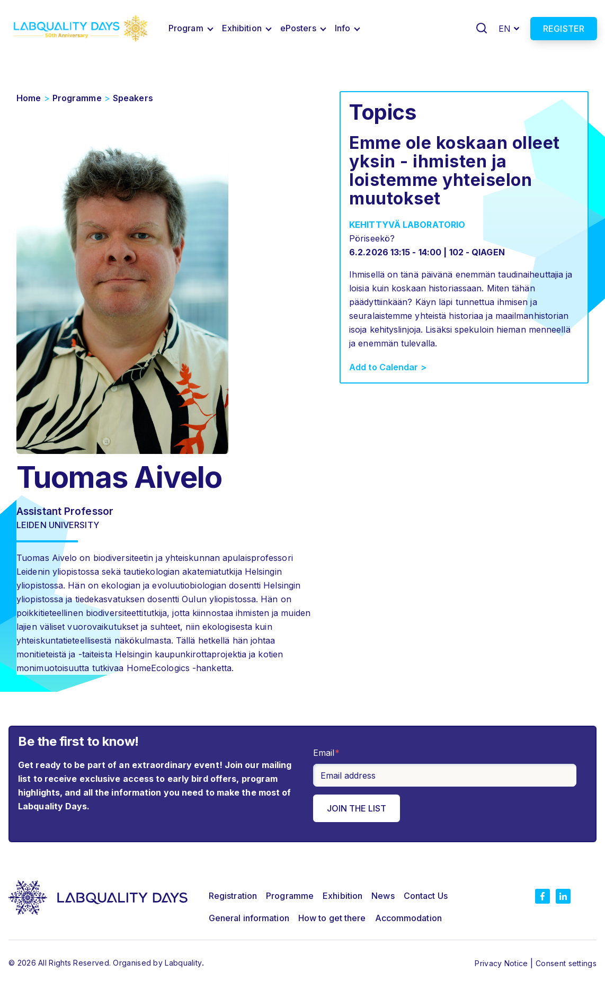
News (382, 895)
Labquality (183, 962)
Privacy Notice (502, 963)
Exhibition (242, 28)
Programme (77, 98)
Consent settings (566, 963)
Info (342, 28)
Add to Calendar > (387, 367)
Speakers (133, 98)
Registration (233, 895)
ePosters (298, 28)
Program (185, 28)
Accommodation (408, 918)
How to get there (332, 918)
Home (28, 98)
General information (249, 918)
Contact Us (426, 895)
